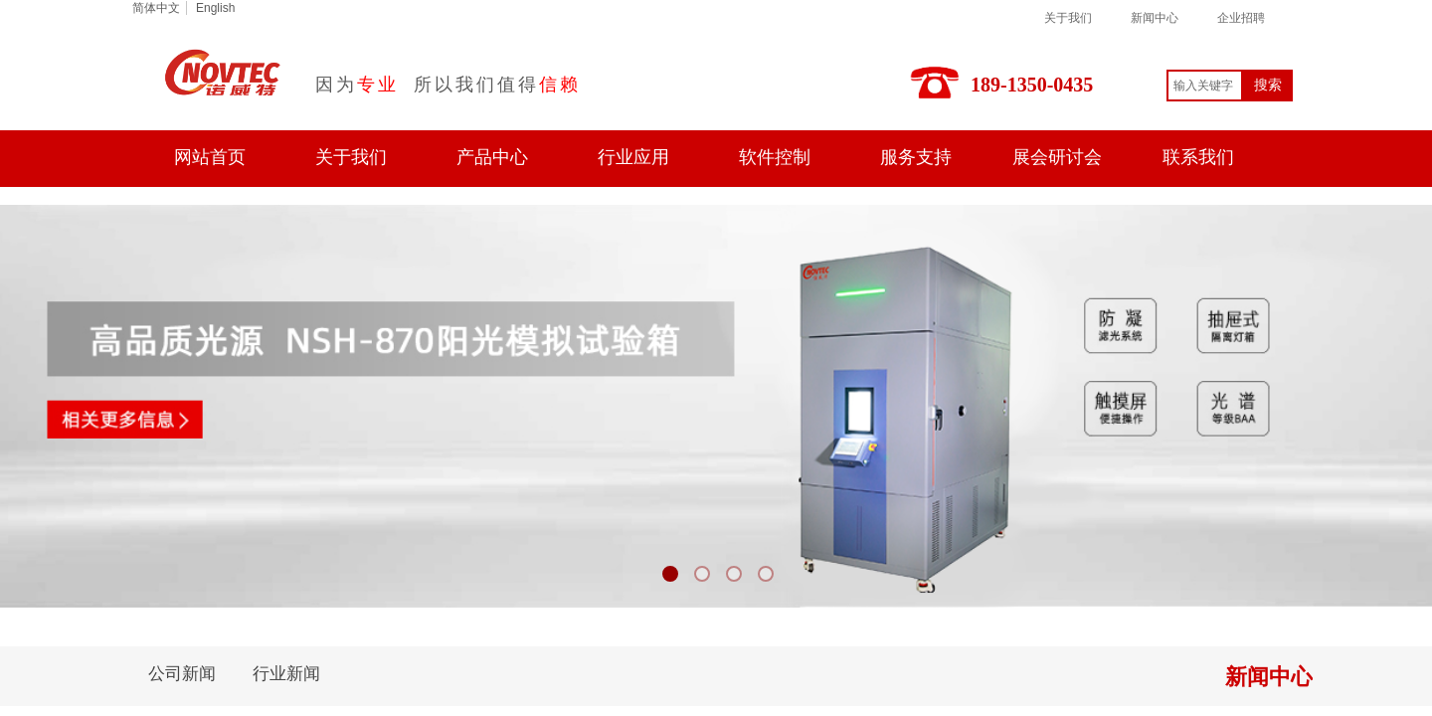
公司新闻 (182, 673)
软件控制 (774, 157)
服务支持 (916, 157)
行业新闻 (286, 673)
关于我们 (1068, 18)
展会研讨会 (1057, 157)
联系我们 (1198, 157)
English (215, 8)
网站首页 (210, 157)
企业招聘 (1241, 18)
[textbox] (1204, 85)
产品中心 (492, 157)
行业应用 (633, 157)
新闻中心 (1154, 18)
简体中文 (156, 8)
